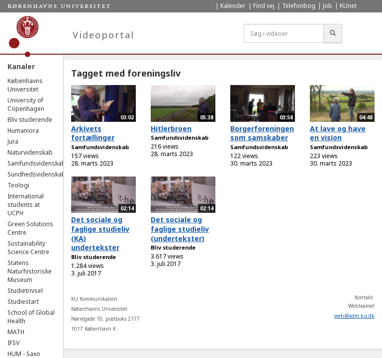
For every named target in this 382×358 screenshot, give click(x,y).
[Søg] (332, 33)
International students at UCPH (25, 204)
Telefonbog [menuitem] (298, 5)
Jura (12, 141)
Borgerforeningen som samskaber (262, 133)
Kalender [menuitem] (233, 5)
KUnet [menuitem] (348, 5)
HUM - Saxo (23, 354)
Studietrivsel (25, 290)
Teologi (18, 185)
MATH (15, 332)
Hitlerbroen (171, 128)
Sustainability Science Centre (28, 247)
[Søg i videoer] (284, 33)
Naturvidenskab (30, 152)
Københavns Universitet (25, 85)
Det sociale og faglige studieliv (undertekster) (180, 229)
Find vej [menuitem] (264, 5)
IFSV (13, 343)
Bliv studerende (29, 119)
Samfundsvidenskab (36, 163)
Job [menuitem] (327, 5)
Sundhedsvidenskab (36, 174)
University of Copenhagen (25, 104)
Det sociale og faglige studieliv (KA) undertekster (100, 233)
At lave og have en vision (338, 133)
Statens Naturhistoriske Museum (29, 271)
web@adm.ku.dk (354, 315)
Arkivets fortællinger (92, 133)
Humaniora (23, 130)
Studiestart (23, 301)
